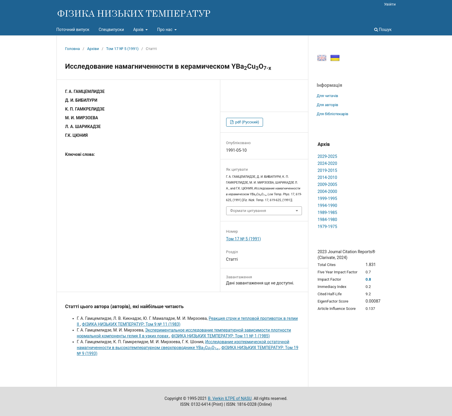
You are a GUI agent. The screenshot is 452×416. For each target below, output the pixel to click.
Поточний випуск (73, 29)
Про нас (165, 29)
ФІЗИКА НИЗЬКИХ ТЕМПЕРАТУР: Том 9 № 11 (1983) (131, 324)
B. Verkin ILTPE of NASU (229, 398)
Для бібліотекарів (332, 114)
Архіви (93, 48)
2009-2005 (327, 184)
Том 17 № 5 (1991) (122, 48)
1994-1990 (327, 205)
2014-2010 (327, 177)
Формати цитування (248, 210)
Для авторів (327, 105)
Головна (72, 48)
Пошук (383, 29)
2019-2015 (327, 170)
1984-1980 (327, 219)
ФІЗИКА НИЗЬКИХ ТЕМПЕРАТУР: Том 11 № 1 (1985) (220, 336)
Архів (139, 29)
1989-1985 (327, 212)
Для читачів (327, 96)
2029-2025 (327, 156)
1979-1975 (327, 226)
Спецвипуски (111, 29)
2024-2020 (327, 163)
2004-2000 (327, 191)
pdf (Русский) (246, 122)
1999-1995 (327, 198)
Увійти (390, 4)
